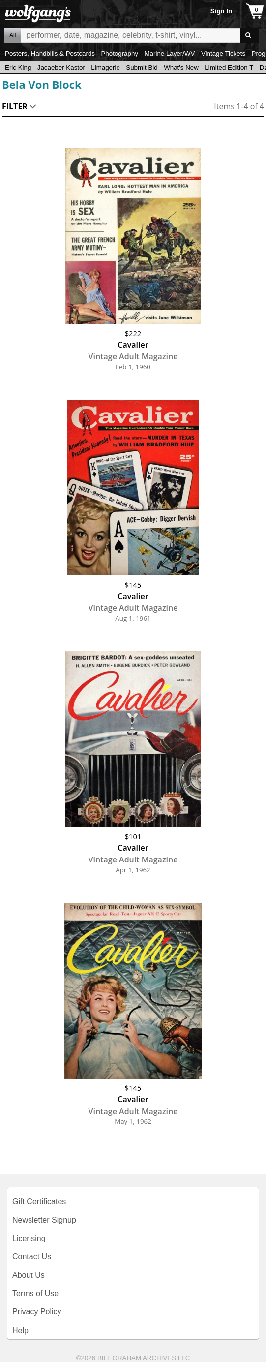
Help (20, 1330)
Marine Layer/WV (169, 53)
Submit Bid (141, 67)
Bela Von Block (42, 84)
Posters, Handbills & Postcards (50, 53)
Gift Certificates (39, 1201)
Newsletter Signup (44, 1220)
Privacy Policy (36, 1311)
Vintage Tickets (223, 53)
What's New (181, 67)
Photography (119, 53)
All (12, 35)
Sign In (221, 11)
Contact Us (31, 1256)
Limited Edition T (229, 67)
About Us (28, 1275)
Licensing (29, 1238)
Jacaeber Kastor (61, 67)
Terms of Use (35, 1293)
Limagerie (105, 67)
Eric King (18, 67)
